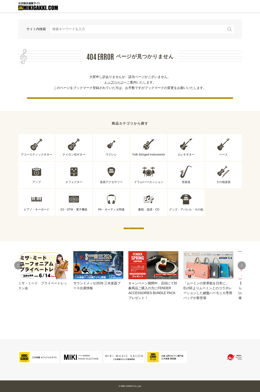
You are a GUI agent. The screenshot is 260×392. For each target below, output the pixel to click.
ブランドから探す (168, 240)
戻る (130, 101)
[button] (18, 281)
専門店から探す (92, 240)
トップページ (114, 82)
